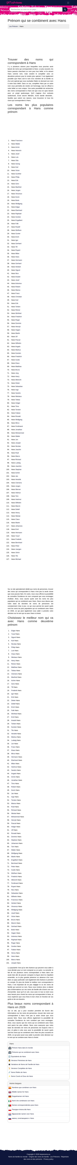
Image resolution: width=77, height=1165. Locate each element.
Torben (17, 307)
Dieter (17, 383)
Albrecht (18, 380)
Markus (18, 350)
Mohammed (19, 433)
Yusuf (17, 536)
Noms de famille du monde (17, 1157)
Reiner (17, 310)
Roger (17, 320)
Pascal (17, 340)
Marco (17, 456)
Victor (17, 170)
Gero (17, 184)
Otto (16, 160)
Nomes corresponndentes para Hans (25, 1105)
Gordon (18, 217)
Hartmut (18, 499)
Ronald (18, 416)
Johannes (18, 526)
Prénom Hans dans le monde (22, 1048)
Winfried (18, 313)
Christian (18, 297)
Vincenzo (18, 194)
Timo (17, 406)
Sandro (18, 393)
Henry (17, 513)
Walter (17, 144)
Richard (18, 459)
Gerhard (18, 243)
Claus (17, 519)
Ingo (17, 390)
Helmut (18, 493)
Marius (17, 290)
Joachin (18, 449)
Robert (17, 287)
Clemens (18, 483)
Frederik (18, 539)
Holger (17, 403)
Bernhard (18, 542)
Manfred (18, 187)
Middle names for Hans (20, 1092)
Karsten (18, 353)
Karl (16, 167)
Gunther (18, 174)
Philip (17, 177)
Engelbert (18, 220)
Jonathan (18, 430)
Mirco (17, 423)
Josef (17, 154)
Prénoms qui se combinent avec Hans (25, 1052)
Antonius (18, 283)
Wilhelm (18, 343)
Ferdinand (19, 426)
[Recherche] (65, 9)
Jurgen (17, 486)
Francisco (18, 140)
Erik (16, 180)
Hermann (18, 260)
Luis (16, 157)
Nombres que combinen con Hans (24, 1087)
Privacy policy (48, 1159)
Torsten (18, 410)
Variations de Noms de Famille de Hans (25, 1064)
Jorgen (17, 190)
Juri (16, 439)
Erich (17, 237)
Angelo (17, 346)
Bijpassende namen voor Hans (23, 1114)
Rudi (17, 453)
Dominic (18, 323)
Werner (18, 489)
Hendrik (18, 479)
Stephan (18, 469)
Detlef (17, 509)
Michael (18, 559)
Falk (16, 224)
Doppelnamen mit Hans (20, 1096)
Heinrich (18, 150)
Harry (17, 376)
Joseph (18, 443)
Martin (17, 333)
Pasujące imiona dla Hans (21, 1109)
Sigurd (17, 270)
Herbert (18, 267)
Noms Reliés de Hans (19, 1072)
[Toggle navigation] (68, 3)
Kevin (17, 197)
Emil (17, 529)
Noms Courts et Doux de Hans (22, 1076)
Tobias (17, 400)
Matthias (18, 366)
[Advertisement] (30, 42)
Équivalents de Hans (18, 1056)
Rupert (17, 250)
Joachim (18, 466)
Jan (16, 476)
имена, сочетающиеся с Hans (23, 1118)
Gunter (17, 233)
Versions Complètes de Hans (21, 1068)
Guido (17, 360)
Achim (17, 473)
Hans (17, 257)
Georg (17, 164)
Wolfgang (18, 204)
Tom (16, 496)
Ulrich (17, 552)
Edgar (17, 207)
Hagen (17, 330)
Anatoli (17, 277)
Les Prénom (13, 26)
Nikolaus (18, 396)
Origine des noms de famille (39, 1157)
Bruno (17, 370)
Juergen (18, 549)
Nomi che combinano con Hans (23, 1101)
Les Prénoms (55, 1157)
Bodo (17, 200)
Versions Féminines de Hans (21, 1060)
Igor (16, 240)
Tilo (16, 556)
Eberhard (18, 210)
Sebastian (19, 386)
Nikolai (17, 516)
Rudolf (17, 227)
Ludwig (18, 463)
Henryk (18, 327)
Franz (17, 293)
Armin (17, 147)
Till (16, 247)
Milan (17, 253)
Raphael (18, 214)
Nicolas (18, 446)
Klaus (17, 363)
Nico (17, 273)
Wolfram (18, 230)
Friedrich (18, 317)
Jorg (17, 373)
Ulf (16, 336)
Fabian (17, 413)
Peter (17, 546)
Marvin (17, 506)
